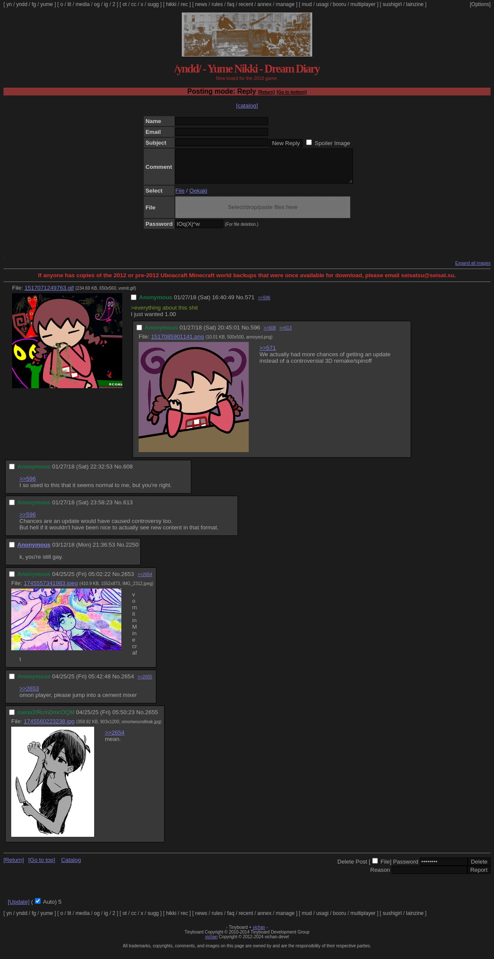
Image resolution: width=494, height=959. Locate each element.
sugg (153, 4)
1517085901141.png (177, 343)
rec (184, 4)
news (201, 4)
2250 (132, 551)
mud (307, 4)
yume (46, 4)
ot (125, 4)
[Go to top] (41, 866)
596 (255, 334)
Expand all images (473, 269)
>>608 (269, 334)
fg (34, 4)
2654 (127, 683)
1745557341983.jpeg (51, 589)
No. (240, 304)
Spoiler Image (332, 143)
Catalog (71, 866)
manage (285, 4)
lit (69, 4)
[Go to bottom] (292, 92)
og (97, 4)
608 (128, 473)
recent (246, 4)
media (83, 4)
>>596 (264, 304)
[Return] (266, 92)
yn (9, 4)
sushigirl (392, 4)
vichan (259, 933)
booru (339, 4)
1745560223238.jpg (49, 728)
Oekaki (198, 197)
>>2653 (29, 695)
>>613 (285, 334)
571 (249, 304)
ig (106, 4)
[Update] (18, 908)
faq (230, 4)
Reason (380, 876)
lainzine (415, 4)
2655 (151, 718)
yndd (21, 4)
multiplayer (363, 4)
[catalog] (247, 105)
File (179, 197)
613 (128, 509)
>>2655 (144, 683)
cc (133, 4)
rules (217, 4)
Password (405, 868)
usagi (322, 4)
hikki (171, 4)
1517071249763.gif (49, 294)
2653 (127, 580)
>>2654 (144, 581)
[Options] (480, 4)
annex (264, 4)
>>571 (268, 354)
